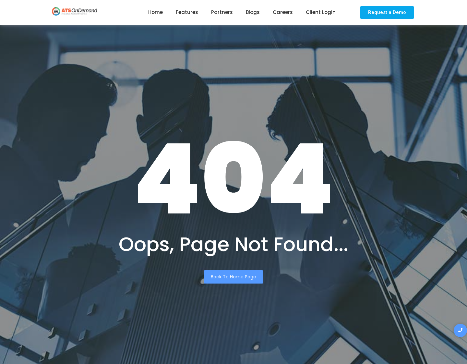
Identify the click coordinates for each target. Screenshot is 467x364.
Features (187, 12)
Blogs (253, 12)
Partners (222, 12)
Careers (283, 12)
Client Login (321, 12)
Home (155, 12)
